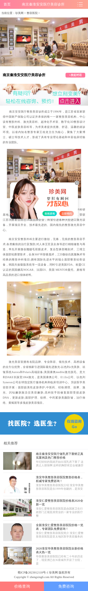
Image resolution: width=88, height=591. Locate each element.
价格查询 (22, 586)
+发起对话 (75, 75)
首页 (7, 4)
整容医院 (32, 13)
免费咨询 (66, 586)
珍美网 (19, 13)
